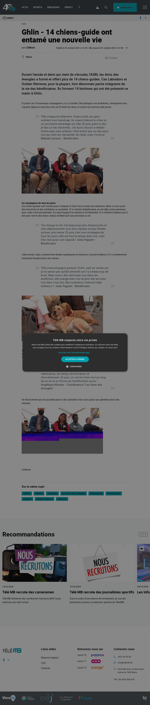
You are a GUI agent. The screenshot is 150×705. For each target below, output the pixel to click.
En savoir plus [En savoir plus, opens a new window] (111, 347)
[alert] (75, 352)
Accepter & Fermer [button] (75, 359)
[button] (75, 352)
